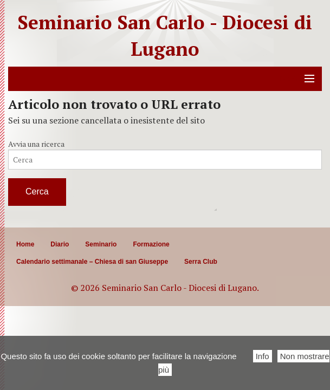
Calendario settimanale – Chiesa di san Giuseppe (92, 261)
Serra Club (200, 261)
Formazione (151, 244)
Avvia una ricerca (36, 144)
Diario (59, 244)
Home (25, 244)
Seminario (101, 244)
